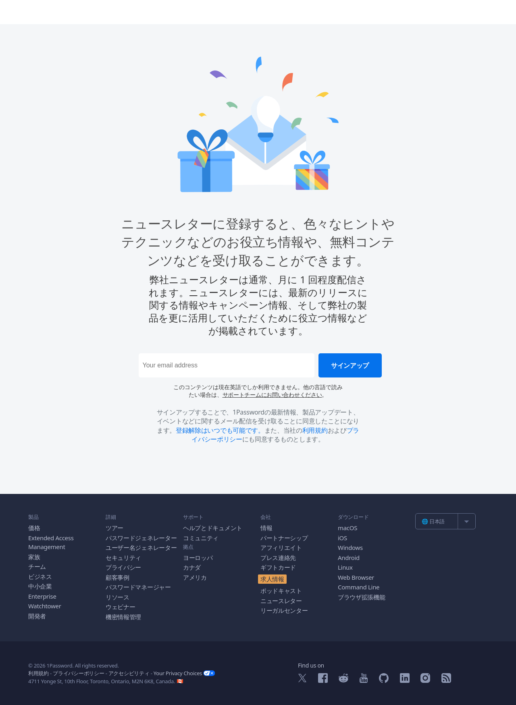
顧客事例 (117, 577)
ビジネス (40, 576)
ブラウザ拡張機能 (361, 597)
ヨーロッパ (198, 558)
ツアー (114, 528)
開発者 (37, 616)
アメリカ (195, 577)
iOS (342, 538)
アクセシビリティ (129, 673)
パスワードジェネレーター (141, 538)
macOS (347, 528)
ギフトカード (278, 567)
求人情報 (272, 579)
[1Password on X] (302, 680)
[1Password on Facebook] (323, 680)
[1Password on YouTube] (364, 680)
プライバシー (123, 567)
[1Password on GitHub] (384, 680)
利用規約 (315, 430)
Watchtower (44, 606)
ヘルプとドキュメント (212, 528)
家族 (34, 557)
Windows (350, 547)
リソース (117, 597)
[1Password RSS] (446, 680)
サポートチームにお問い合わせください (272, 394)
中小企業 (40, 586)
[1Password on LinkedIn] (405, 680)
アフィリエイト (281, 547)
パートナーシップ (284, 538)
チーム (37, 566)
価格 (34, 528)
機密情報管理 (123, 617)
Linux (345, 567)
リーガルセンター (284, 610)
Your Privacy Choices (184, 673)
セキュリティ (123, 558)
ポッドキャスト (281, 591)
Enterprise (42, 596)
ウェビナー (120, 607)
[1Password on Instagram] (425, 680)
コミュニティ (200, 538)
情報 (266, 528)
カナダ (192, 567)
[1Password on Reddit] (343, 680)
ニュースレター (281, 601)
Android (349, 558)
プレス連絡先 (278, 558)
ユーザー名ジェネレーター (141, 547)
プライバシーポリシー (78, 673)
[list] (445, 521)
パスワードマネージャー (138, 587)
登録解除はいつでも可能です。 (220, 430)
